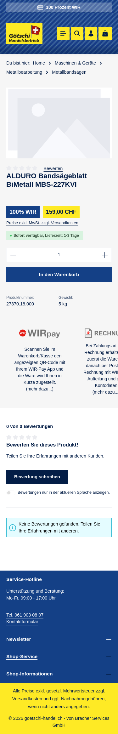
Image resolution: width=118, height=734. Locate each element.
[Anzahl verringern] (13, 255)
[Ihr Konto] (91, 33)
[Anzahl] (59, 255)
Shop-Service (21, 656)
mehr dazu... (39, 388)
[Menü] (63, 33)
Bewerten (53, 168)
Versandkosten (27, 699)
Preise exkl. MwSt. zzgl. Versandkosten (42, 222)
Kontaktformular (22, 621)
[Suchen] (77, 33)
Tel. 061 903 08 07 (24, 614)
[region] (59, 123)
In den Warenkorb (59, 274)
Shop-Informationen (29, 674)
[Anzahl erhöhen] (105, 255)
